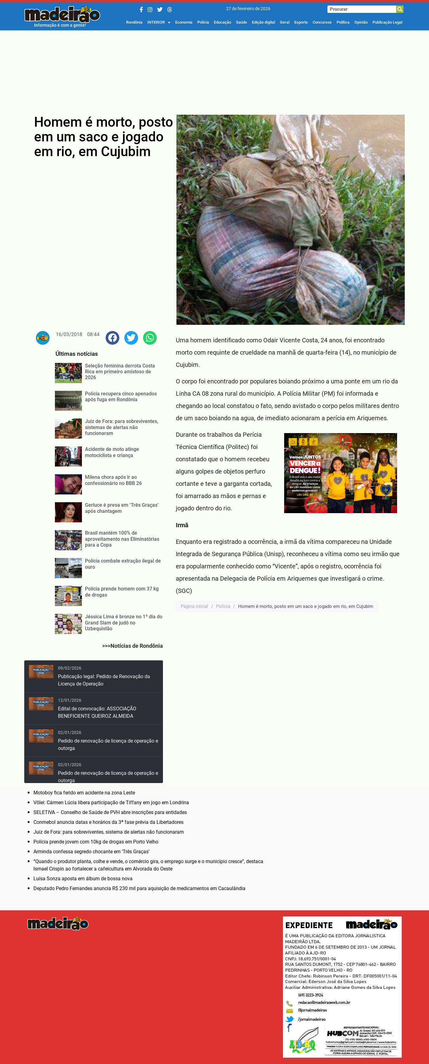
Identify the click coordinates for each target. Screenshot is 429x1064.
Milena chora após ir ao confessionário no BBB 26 (113, 480)
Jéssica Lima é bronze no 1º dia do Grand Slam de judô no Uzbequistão (123, 622)
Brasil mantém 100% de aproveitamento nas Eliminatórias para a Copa (122, 538)
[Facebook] (141, 10)
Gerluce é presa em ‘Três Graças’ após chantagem (121, 508)
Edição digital (263, 22)
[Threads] (169, 10)
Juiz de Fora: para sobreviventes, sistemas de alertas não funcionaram (121, 427)
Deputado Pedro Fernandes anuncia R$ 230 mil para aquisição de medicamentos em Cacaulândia (139, 888)
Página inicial (194, 606)
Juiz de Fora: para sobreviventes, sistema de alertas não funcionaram (108, 832)
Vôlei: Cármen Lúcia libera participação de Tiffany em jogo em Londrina (111, 802)
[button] (112, 338)
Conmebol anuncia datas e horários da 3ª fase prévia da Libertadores (108, 822)
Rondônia (134, 22)
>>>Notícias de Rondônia (132, 646)
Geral (284, 22)
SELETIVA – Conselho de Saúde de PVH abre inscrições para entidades (110, 812)
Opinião (361, 22)
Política (343, 22)
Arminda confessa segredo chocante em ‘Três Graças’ (91, 852)
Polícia (203, 22)
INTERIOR (158, 22)
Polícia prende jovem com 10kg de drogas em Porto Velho (95, 842)
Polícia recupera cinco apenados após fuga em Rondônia (121, 396)
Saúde (241, 22)
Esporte (301, 22)
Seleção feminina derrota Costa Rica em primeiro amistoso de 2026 (120, 371)
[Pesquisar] (400, 9)
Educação (222, 22)
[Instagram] (150, 10)
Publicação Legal (387, 22)
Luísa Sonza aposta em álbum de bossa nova (83, 879)
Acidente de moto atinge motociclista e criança (112, 452)
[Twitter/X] (160, 10)
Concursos (322, 22)
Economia (183, 22)
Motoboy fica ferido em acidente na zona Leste (84, 793)
